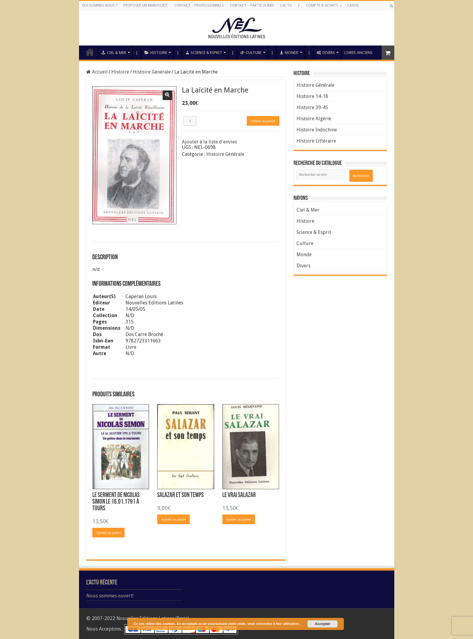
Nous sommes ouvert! (109, 596)
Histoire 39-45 (312, 107)
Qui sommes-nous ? (99, 5)
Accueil (90, 52)
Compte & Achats (322, 5)
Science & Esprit (204, 52)
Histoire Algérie (314, 118)
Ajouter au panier (263, 121)
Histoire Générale (152, 72)
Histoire (155, 52)
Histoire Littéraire (316, 141)
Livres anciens (358, 52)
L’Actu (286, 5)
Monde (289, 52)
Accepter (322, 624)
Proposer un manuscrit (145, 5)
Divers (326, 52)
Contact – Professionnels (199, 5)
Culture (251, 52)
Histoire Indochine (317, 130)
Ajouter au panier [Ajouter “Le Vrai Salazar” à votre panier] (238, 519)
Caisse (353, 5)
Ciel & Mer (113, 52)
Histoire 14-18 (312, 96)
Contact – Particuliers (252, 5)
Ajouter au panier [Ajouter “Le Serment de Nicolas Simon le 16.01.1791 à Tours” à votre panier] (108, 532)
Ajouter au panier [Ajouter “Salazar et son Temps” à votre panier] (173, 519)
